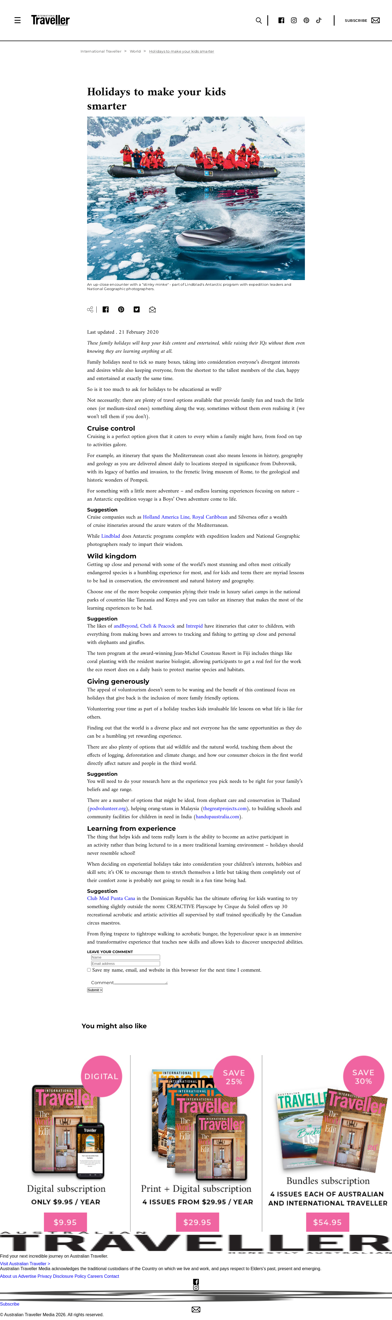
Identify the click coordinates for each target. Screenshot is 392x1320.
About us (8, 1276)
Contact (111, 1276)
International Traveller (101, 51)
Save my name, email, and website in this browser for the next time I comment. (176, 970)
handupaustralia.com (217, 817)
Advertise (27, 1276)
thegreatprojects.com (225, 809)
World (135, 51)
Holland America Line (166, 517)
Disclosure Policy (69, 1276)
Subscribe (362, 20)
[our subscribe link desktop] (196, 1143)
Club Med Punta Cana (111, 899)
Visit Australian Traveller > (25, 1263)
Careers (95, 1276)
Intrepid (194, 626)
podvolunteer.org (108, 809)
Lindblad (110, 536)
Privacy (45, 1276)
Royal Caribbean (210, 517)
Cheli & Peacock (157, 626)
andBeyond (125, 626)
